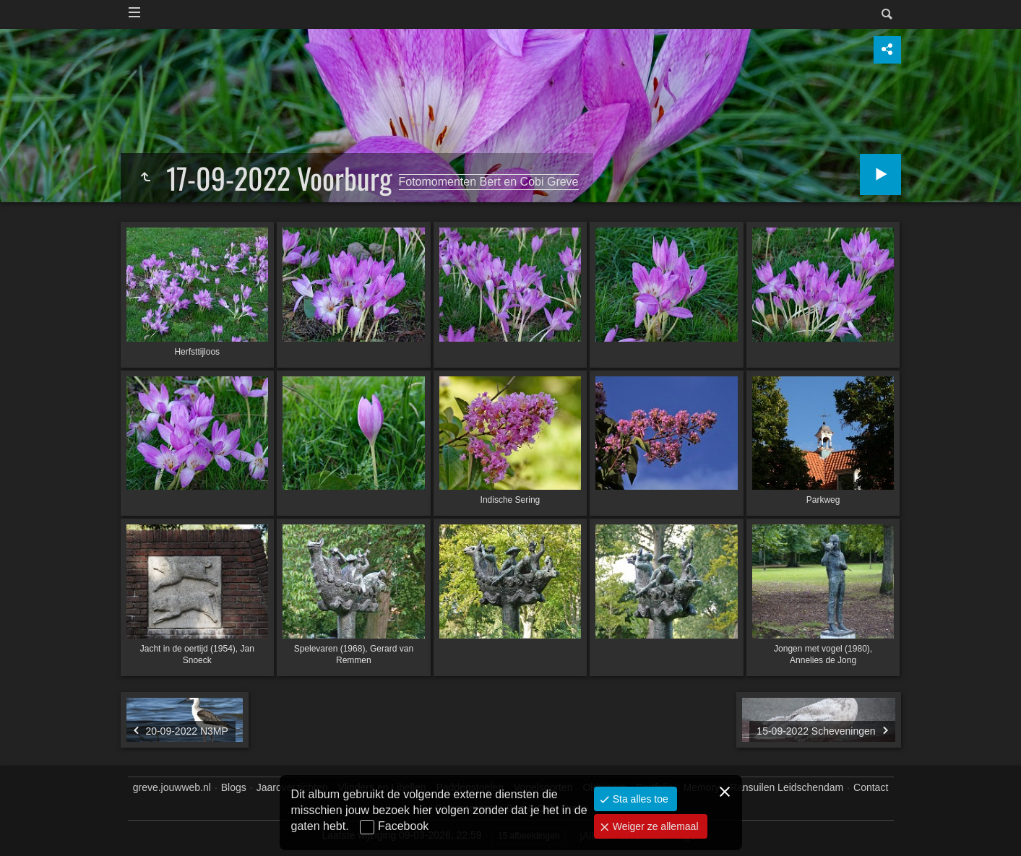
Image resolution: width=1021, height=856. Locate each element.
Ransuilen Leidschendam (786, 787)
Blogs (233, 787)
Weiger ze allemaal (654, 826)
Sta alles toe (639, 799)
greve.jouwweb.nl (172, 787)
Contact (870, 787)
